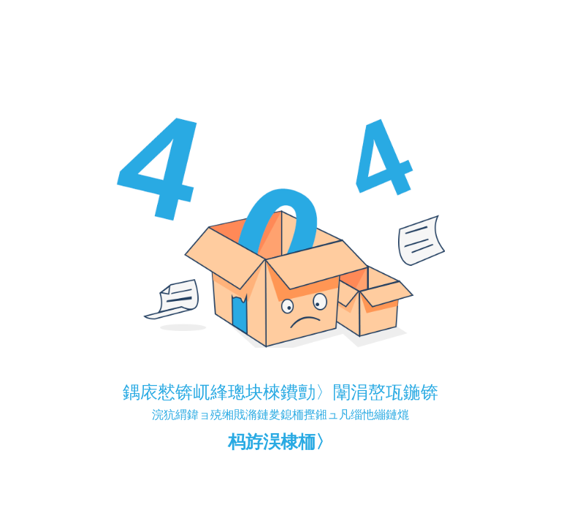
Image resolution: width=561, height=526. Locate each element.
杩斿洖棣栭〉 (280, 441)
